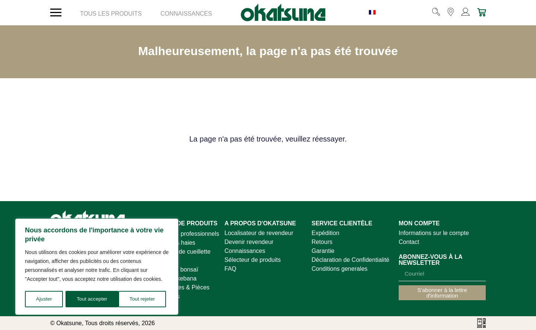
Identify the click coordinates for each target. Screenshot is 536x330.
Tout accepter (142, 299)
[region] (97, 267)
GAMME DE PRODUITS (184, 223)
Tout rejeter (89, 299)
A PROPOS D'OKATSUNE (260, 223)
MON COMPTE (419, 223)
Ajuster (44, 299)
